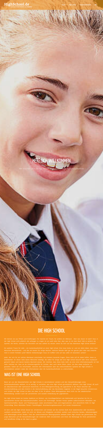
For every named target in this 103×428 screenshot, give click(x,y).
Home (63, 5)
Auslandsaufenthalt (85, 5)
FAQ (96, 5)
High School (72, 5)
